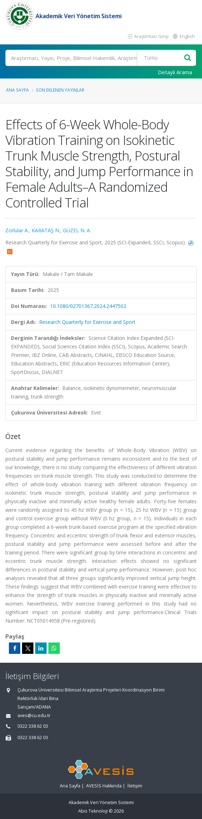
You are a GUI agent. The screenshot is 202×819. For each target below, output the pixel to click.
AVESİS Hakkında (104, 786)
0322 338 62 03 (32, 726)
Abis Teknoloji (93, 811)
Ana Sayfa (17, 90)
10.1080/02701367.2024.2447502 (88, 306)
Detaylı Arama (175, 72)
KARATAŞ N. (46, 230)
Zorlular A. (17, 230)
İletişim (134, 786)
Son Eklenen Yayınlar (60, 90)
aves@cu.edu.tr (34, 715)
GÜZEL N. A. (77, 230)
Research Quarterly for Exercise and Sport (87, 322)
